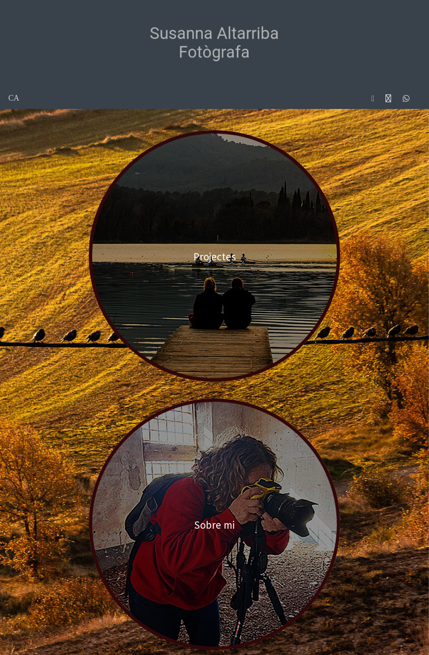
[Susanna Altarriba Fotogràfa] (214, 42)
